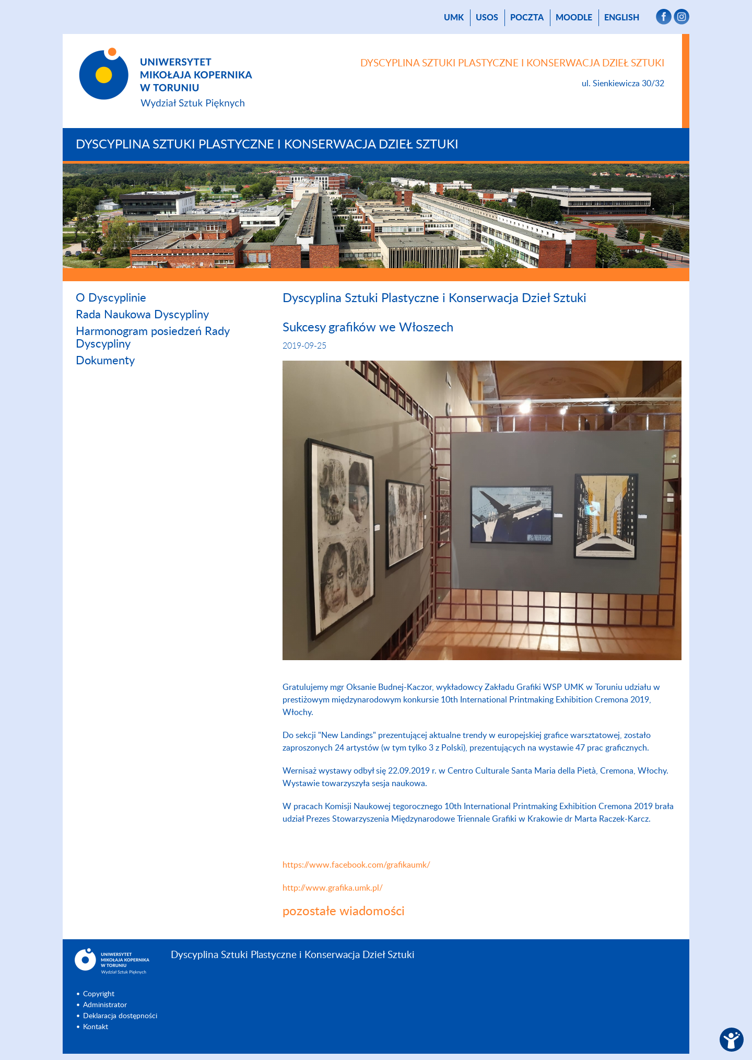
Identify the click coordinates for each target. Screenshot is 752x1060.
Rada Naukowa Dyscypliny (142, 314)
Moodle (574, 18)
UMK (454, 18)
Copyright (98, 994)
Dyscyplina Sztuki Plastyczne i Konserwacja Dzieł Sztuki (267, 145)
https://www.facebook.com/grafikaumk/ (356, 865)
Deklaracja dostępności (120, 1016)
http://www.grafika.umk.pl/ (333, 888)
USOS (487, 18)
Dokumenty (105, 360)
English (621, 18)
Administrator (105, 1005)
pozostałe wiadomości (344, 911)
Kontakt (95, 1027)
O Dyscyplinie (111, 298)
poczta (527, 18)
